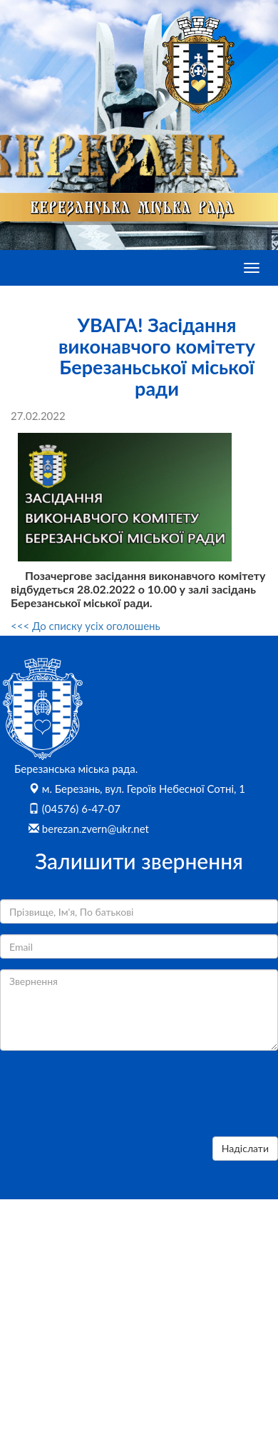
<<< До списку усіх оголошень (85, 625)
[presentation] (108, 1098)
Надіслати (245, 1148)
